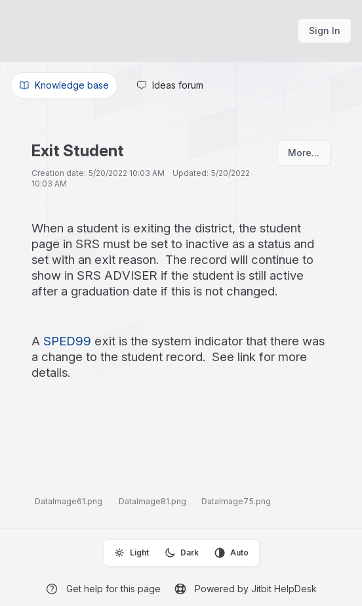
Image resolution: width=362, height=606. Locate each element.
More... (303, 152)
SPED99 (67, 341)
